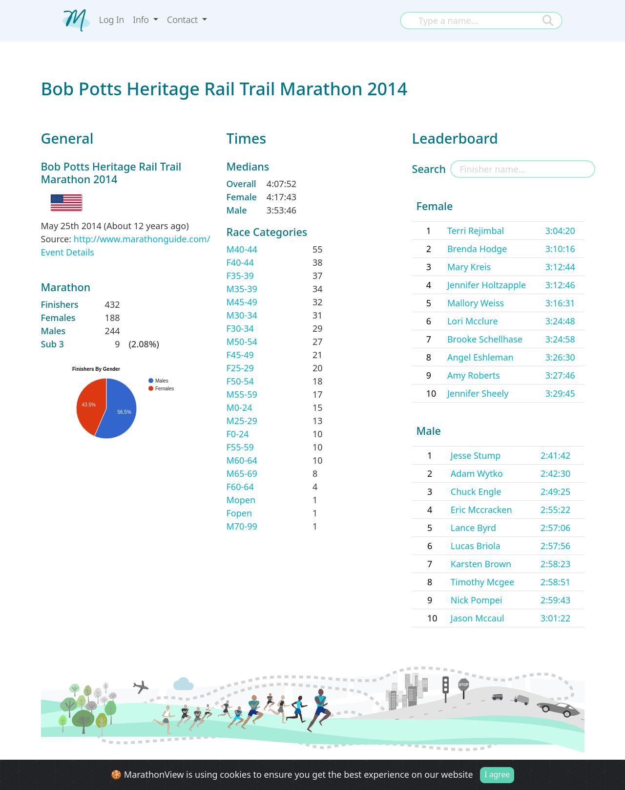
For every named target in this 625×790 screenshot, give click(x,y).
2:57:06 (555, 528)
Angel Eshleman (480, 357)
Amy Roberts (473, 375)
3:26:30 (560, 357)
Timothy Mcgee (482, 582)
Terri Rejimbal (475, 230)
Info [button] (142, 19)
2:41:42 (555, 455)
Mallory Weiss (475, 303)
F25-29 (240, 368)
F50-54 (240, 381)
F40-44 (240, 262)
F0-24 (238, 434)
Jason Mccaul (477, 618)
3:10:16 (560, 249)
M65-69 (242, 473)
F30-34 (240, 328)
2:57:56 (555, 546)
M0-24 (239, 407)
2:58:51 (555, 582)
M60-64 (242, 460)
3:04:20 (560, 230)
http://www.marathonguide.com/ (142, 239)
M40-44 (242, 249)
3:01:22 (555, 618)
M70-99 (242, 526)
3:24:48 (560, 321)
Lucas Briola (475, 546)
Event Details (67, 252)
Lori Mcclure (472, 321)
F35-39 (240, 275)
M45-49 (242, 302)
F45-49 (240, 355)
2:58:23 (555, 564)
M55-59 (242, 394)
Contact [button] (183, 19)
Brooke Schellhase (484, 339)
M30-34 (242, 315)
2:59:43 (555, 600)
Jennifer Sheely (478, 393)
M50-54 (242, 341)
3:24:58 (560, 339)
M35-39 (242, 289)
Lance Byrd (473, 528)
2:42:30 (555, 473)
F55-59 (240, 447)
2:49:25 (555, 491)
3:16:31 (560, 303)
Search (429, 169)
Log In (112, 19)
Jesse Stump (476, 455)
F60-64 (240, 486)
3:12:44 (560, 267)
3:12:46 (560, 285)
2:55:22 (555, 509)
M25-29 (242, 421)
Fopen (239, 513)
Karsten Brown (481, 564)
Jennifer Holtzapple (486, 285)
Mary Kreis (469, 267)
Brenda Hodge (477, 249)
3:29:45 (560, 393)
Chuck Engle (476, 491)
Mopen (241, 500)
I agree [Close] (497, 774)
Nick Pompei (476, 600)
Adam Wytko (477, 473)
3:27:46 (560, 375)
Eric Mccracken (481, 509)
